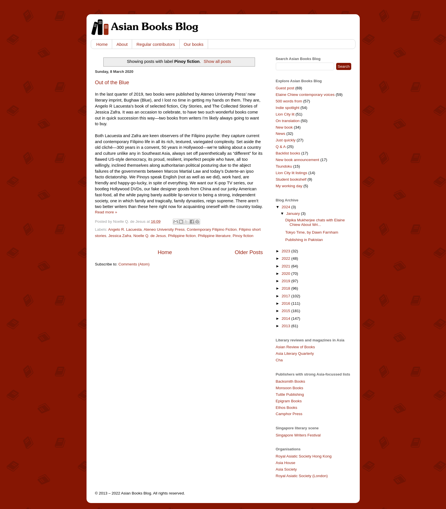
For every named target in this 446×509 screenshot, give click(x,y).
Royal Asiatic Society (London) (302, 476)
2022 (286, 258)
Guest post (285, 88)
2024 (286, 207)
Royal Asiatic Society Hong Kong (304, 456)
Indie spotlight (287, 108)
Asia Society (286, 469)
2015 (286, 311)
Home (102, 44)
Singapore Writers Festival (298, 435)
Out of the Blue (112, 82)
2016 (286, 303)
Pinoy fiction (243, 236)
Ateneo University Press (164, 229)
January (293, 213)
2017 (286, 296)
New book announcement (297, 160)
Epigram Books (289, 401)
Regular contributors (155, 44)
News (280, 133)
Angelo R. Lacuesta (125, 229)
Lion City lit (285, 114)
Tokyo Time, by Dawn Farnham (311, 232)
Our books (194, 44)
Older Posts (249, 252)
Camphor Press (289, 414)
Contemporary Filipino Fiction (212, 229)
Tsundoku (284, 166)
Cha (279, 360)
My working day (289, 186)
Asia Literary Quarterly (295, 353)
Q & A (281, 147)
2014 (286, 318)
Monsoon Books (289, 388)
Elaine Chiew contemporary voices (305, 94)
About (122, 44)
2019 (286, 281)
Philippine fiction (182, 236)
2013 (286, 326)
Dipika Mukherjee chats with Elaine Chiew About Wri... (315, 222)
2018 (286, 288)
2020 (286, 273)
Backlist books (288, 153)
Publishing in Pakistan (304, 240)
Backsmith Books (290, 381)
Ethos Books (286, 407)
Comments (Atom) (134, 264)
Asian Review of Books (295, 347)
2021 (286, 266)
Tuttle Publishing (290, 394)
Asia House (285, 463)
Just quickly (286, 140)
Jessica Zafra (119, 236)
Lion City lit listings (291, 173)
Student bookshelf (291, 179)
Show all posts (217, 61)
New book (284, 127)
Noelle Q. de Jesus (149, 236)
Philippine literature (214, 236)
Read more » (106, 212)
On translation (288, 121)
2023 (286, 251)
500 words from (289, 101)
